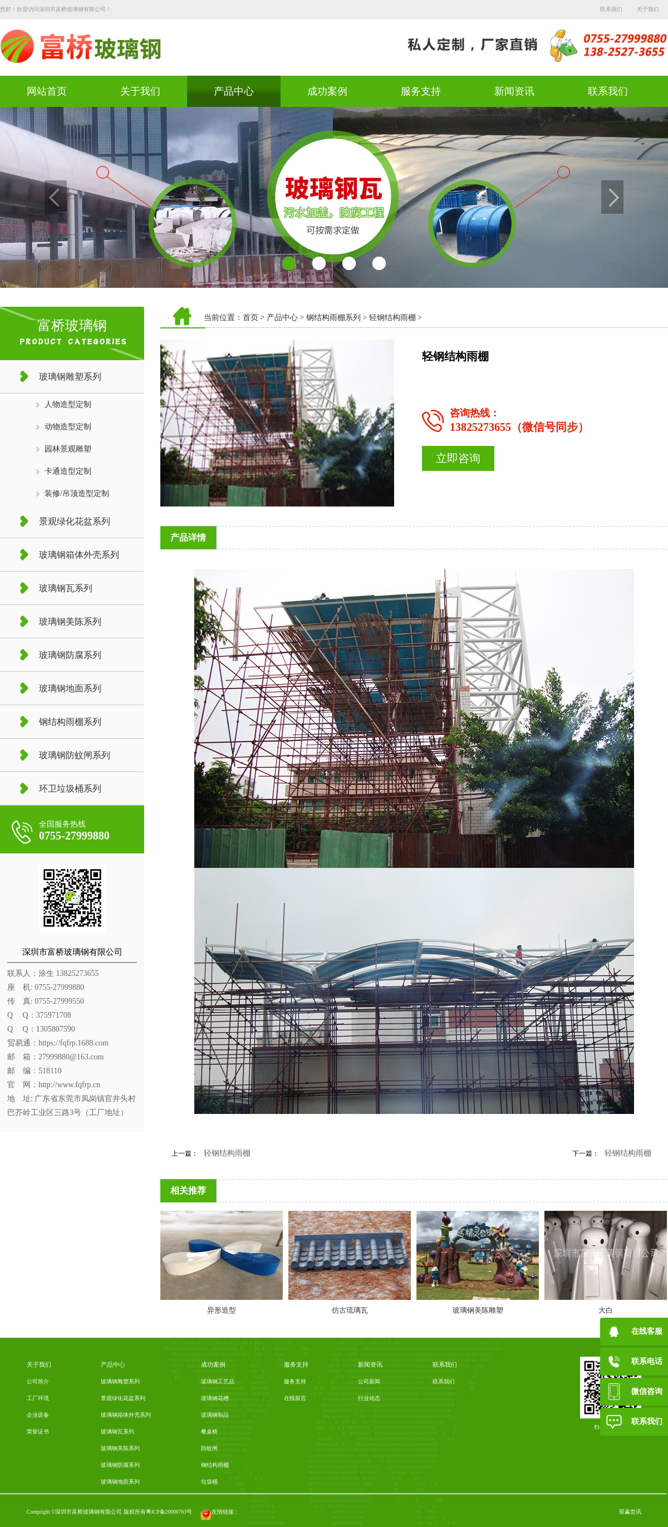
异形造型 (221, 1310)
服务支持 (421, 91)
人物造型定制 (68, 404)
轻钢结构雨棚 (392, 317)
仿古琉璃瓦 (350, 1310)
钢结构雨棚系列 (333, 317)
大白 (605, 1310)
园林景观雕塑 (68, 449)
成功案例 (327, 91)
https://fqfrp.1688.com (73, 1043)
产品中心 (234, 91)
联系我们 (608, 91)
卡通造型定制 (68, 471)
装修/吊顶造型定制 (77, 493)
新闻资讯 (514, 91)
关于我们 (140, 91)
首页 (250, 317)
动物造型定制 (68, 427)
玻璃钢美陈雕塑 (478, 1310)
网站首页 (47, 91)
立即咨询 (458, 458)
